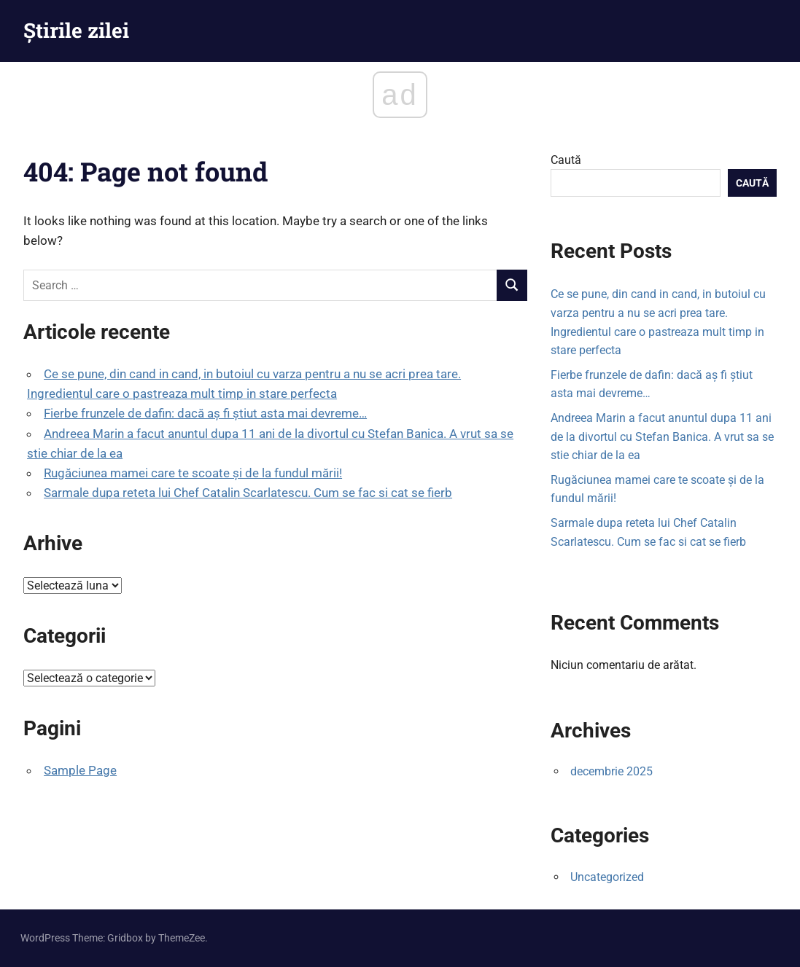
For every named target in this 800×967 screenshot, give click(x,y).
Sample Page (80, 770)
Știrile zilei (76, 30)
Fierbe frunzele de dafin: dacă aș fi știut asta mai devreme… (205, 413)
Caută (566, 160)
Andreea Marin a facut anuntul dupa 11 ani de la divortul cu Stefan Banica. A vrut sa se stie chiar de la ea (662, 436)
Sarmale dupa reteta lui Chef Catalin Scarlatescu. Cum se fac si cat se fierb (248, 492)
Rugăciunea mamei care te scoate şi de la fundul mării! (193, 473)
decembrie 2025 (611, 771)
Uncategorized (607, 877)
